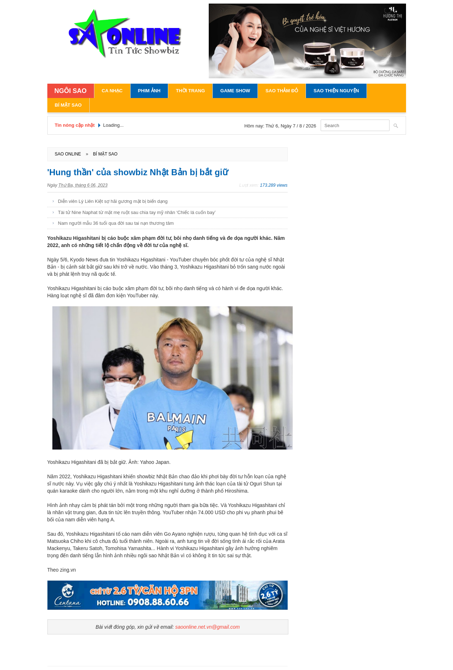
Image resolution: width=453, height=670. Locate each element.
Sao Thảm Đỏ (281, 90)
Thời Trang (190, 90)
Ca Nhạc (112, 90)
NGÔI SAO (71, 90)
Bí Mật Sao (68, 105)
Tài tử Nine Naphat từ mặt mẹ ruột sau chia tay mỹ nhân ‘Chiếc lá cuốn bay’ (137, 212)
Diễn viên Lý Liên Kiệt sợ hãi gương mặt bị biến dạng (113, 201)
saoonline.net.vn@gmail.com (207, 627)
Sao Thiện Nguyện (336, 90)
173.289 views (274, 185)
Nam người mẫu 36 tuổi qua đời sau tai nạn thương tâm (116, 223)
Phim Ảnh (149, 90)
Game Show (235, 90)
